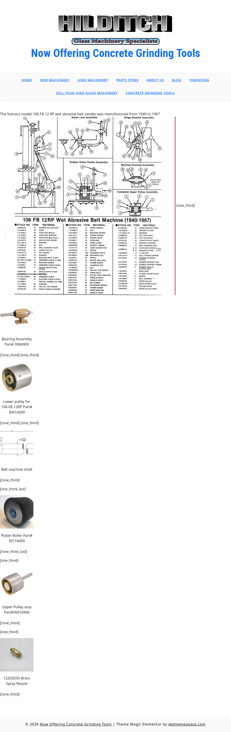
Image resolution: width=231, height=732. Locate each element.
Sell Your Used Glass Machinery (87, 93)
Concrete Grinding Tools (150, 93)
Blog (177, 80)
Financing (199, 80)
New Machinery (55, 80)
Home (27, 80)
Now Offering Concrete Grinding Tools (115, 53)
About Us (155, 80)
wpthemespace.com (187, 724)
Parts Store (127, 80)
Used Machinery (93, 80)
